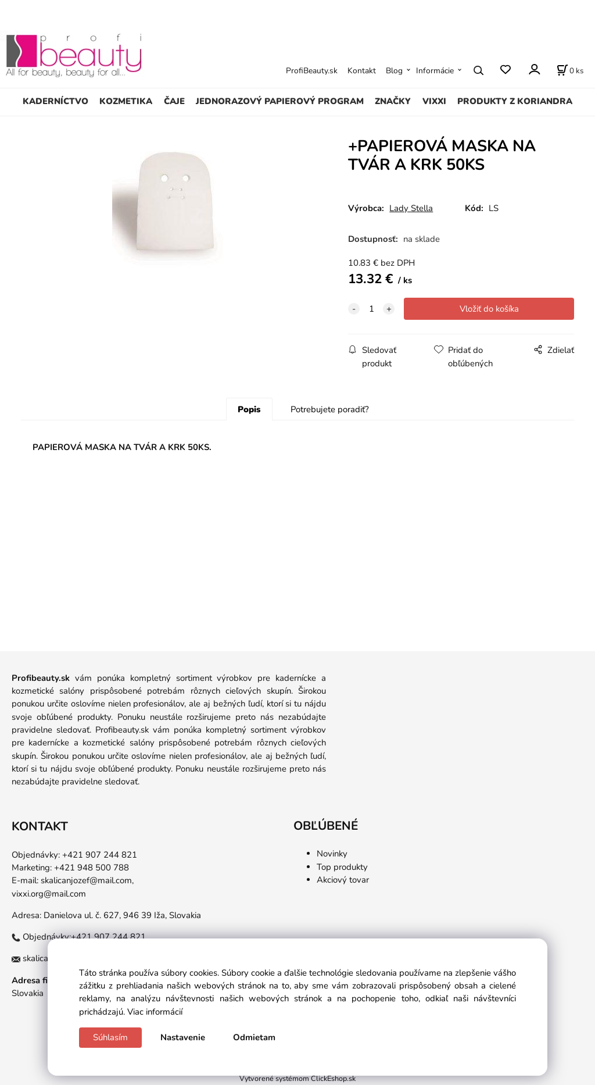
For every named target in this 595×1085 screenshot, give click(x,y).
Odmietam (254, 1037)
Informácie (435, 70)
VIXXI (434, 101)
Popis (249, 409)
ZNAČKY (393, 101)
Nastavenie (182, 1037)
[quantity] (371, 309)
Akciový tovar (343, 880)
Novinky (332, 853)
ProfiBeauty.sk (312, 70)
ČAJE (174, 101)
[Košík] (570, 70)
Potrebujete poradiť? (330, 409)
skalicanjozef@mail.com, (87, 880)
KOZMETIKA (125, 101)
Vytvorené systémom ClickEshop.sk (297, 1078)
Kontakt (361, 70)
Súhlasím (110, 1037)
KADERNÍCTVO (55, 101)
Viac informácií (154, 1012)
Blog (394, 70)
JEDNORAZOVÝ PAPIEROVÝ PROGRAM (280, 101)
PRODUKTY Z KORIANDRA (514, 101)
